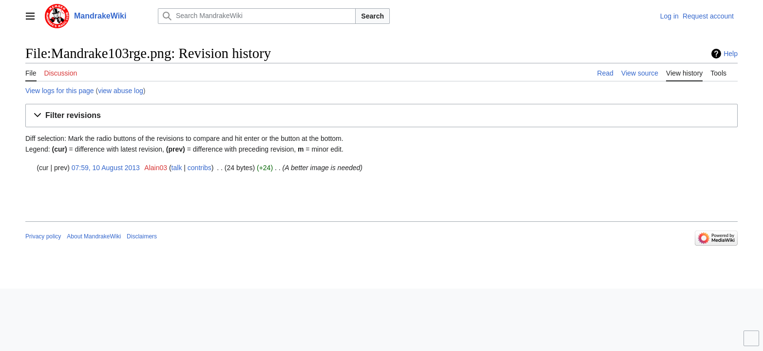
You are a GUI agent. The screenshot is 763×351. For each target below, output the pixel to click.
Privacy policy (43, 236)
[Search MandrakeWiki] (257, 16)
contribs (199, 168)
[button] (381, 115)
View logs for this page (59, 91)
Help (731, 54)
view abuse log (120, 91)
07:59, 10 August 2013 (106, 168)
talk (177, 168)
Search (372, 16)
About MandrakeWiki (94, 236)
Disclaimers (142, 236)
